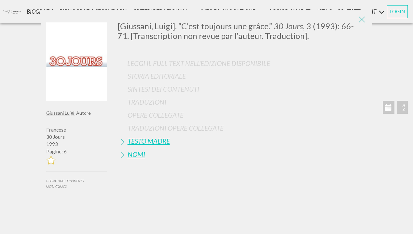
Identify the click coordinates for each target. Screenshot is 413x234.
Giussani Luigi (60, 113)
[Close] (361, 19)
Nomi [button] (136, 154)
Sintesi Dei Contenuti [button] (163, 89)
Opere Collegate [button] (156, 115)
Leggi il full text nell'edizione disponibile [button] (198, 63)
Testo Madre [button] (149, 141)
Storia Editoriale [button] (157, 76)
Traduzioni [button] (147, 102)
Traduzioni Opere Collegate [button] (176, 128)
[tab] (242, 76)
